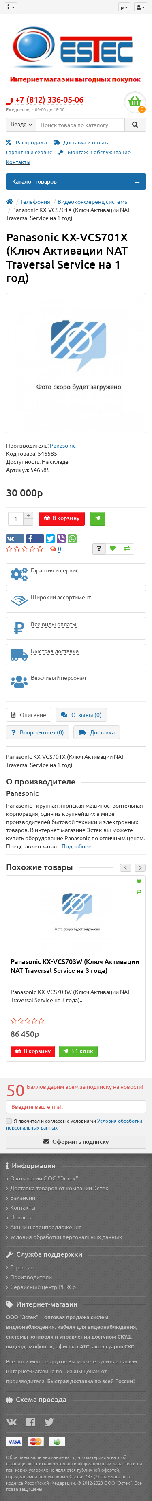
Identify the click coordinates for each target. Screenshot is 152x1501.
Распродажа (26, 143)
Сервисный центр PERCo (41, 1287)
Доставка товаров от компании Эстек (57, 1188)
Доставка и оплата (81, 143)
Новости (19, 1217)
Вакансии (20, 1198)
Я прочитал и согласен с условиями (74, 1124)
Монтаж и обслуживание (94, 152)
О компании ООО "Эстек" (42, 1178)
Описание (28, 715)
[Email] (76, 1106)
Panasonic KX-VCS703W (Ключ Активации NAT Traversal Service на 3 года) (75, 966)
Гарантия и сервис (29, 152)
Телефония (35, 202)
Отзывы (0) (81, 715)
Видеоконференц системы (93, 202)
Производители (29, 1277)
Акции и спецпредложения (44, 1227)
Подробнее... (78, 846)
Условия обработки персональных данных (64, 1237)
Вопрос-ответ (37, 732)
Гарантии (20, 1267)
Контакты (18, 162)
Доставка (97, 732)
